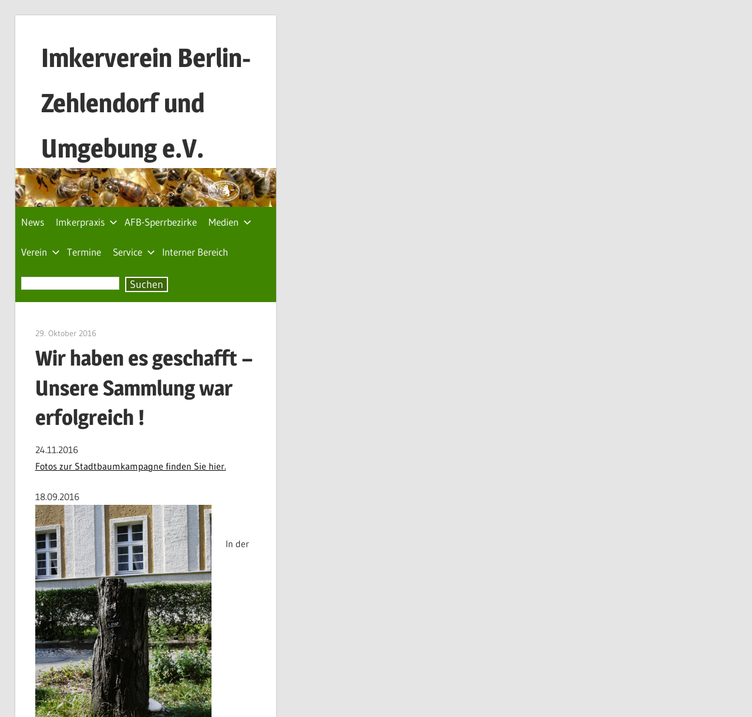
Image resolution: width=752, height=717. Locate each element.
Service (134, 252)
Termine (84, 252)
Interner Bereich (195, 252)
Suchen (146, 284)
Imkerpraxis (87, 222)
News (32, 222)
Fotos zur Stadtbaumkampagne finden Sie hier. (130, 466)
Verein (40, 252)
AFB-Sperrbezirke (161, 222)
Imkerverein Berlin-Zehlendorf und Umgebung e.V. (146, 103)
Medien (230, 222)
